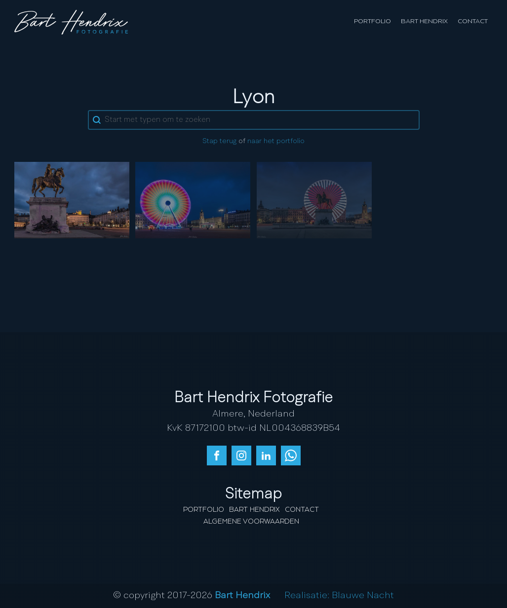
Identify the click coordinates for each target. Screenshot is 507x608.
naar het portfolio (276, 141)
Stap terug (219, 141)
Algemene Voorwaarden (251, 522)
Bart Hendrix (424, 21)
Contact (473, 21)
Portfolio (372, 21)
